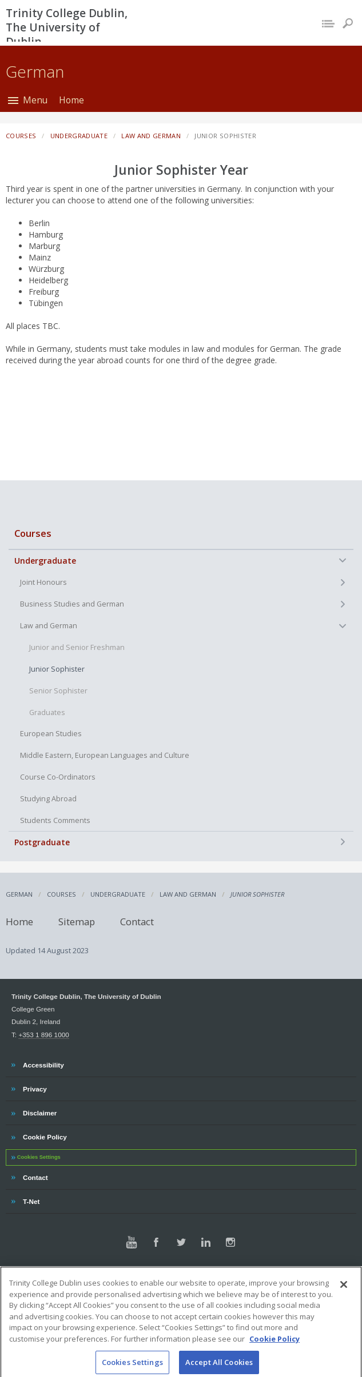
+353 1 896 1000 (43, 1034)
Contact (137, 921)
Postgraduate (42, 842)
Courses (32, 533)
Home (71, 100)
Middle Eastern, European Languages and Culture (104, 755)
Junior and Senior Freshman (77, 647)
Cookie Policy (44, 1135)
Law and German (48, 626)
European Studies (51, 733)
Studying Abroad (48, 799)
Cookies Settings (39, 1157)
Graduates (47, 712)
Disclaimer (39, 1111)
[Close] (343, 1296)
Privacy (34, 1087)
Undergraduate (45, 560)
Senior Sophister (58, 691)
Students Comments (55, 820)
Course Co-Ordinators (58, 777)
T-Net (32, 1200)
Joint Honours (43, 582)
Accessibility (43, 1063)
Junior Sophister (57, 669)
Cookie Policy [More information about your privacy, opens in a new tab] (274, 1350)
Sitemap (76, 921)
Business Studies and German (72, 604)
